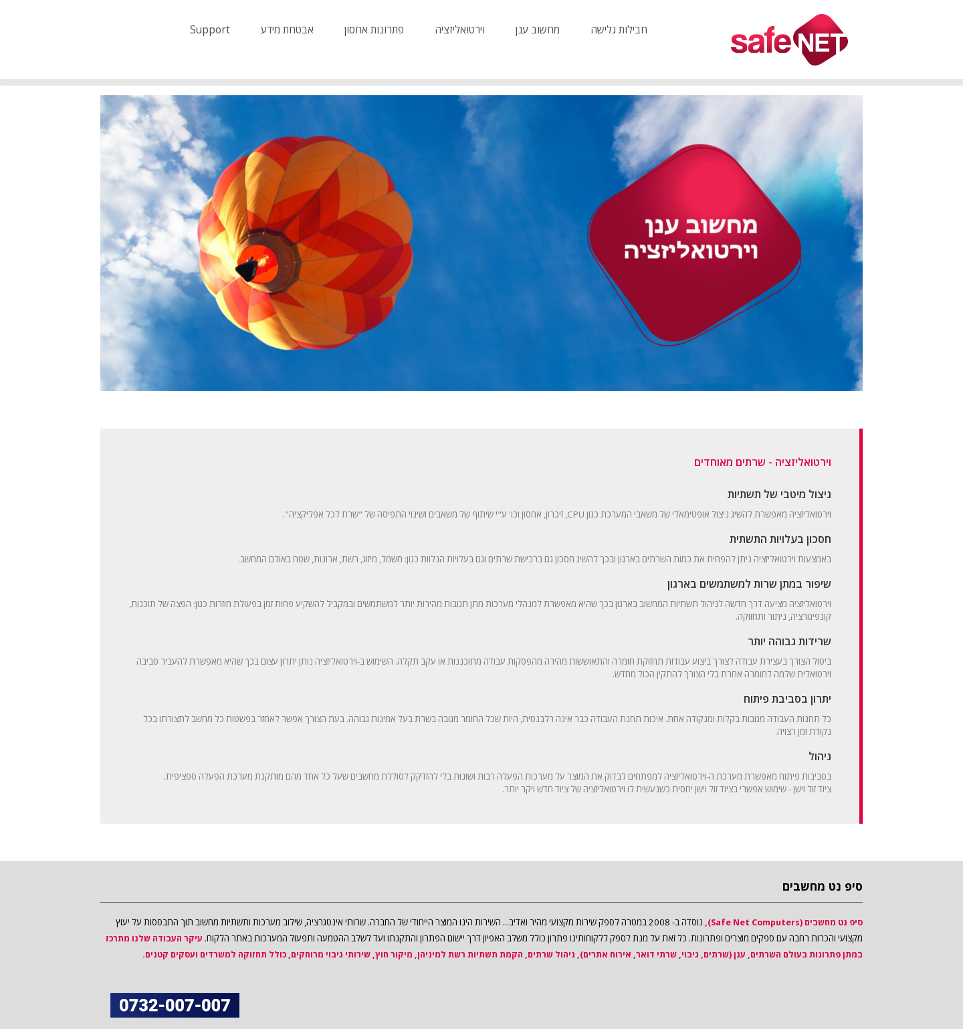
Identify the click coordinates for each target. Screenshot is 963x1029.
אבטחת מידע (287, 30)
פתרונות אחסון (374, 30)
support (210, 30)
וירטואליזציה (460, 30)
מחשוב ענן (538, 30)
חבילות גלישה (619, 30)
